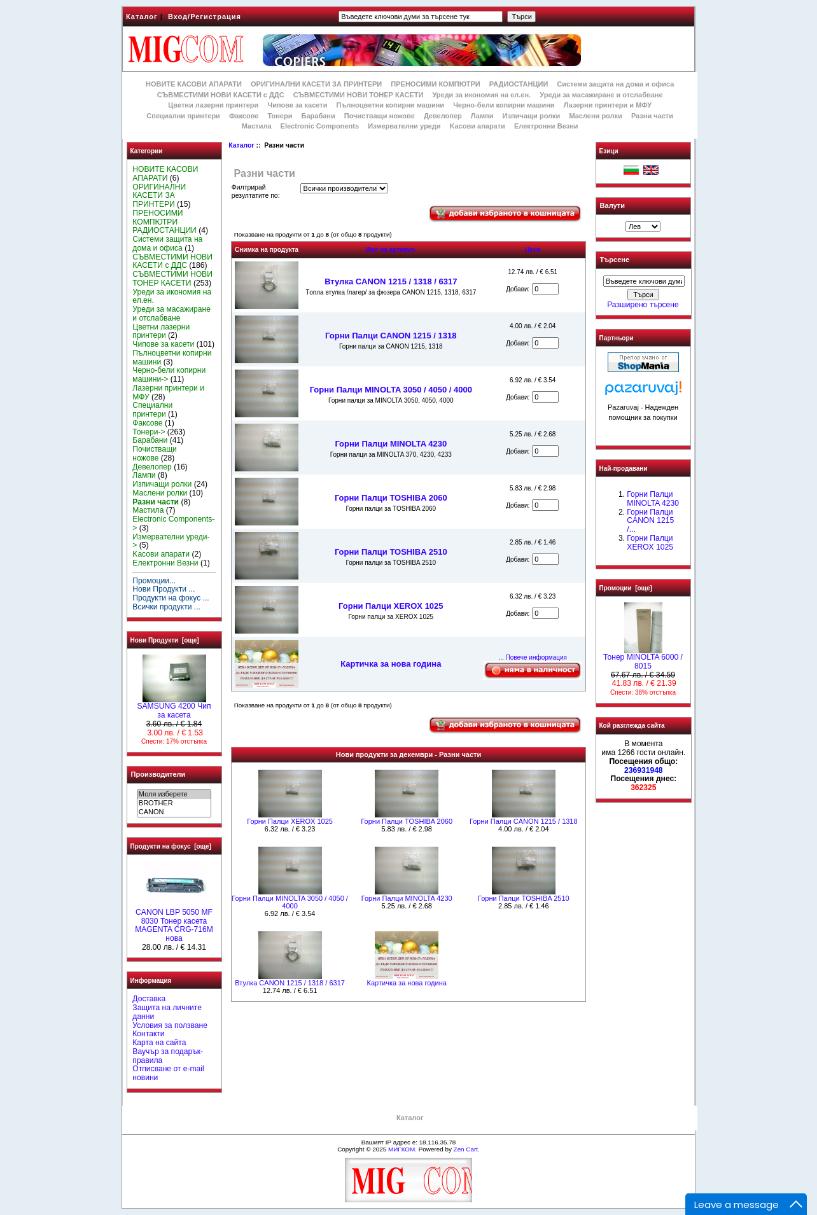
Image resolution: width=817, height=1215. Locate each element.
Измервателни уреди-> (170, 541)
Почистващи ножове (379, 116)
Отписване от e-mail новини (168, 1073)
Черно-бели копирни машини (503, 105)
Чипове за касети (297, 105)
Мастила (257, 126)
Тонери (279, 116)
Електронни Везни (546, 126)
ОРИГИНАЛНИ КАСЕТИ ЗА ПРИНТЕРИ (316, 84)
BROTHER (174, 803)
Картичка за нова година (390, 664)
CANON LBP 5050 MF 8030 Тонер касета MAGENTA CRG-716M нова (174, 922)
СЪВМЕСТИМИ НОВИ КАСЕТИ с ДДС (220, 95)
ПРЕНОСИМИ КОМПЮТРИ (435, 84)
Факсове (243, 116)
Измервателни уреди (404, 126)
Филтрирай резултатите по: (256, 191)
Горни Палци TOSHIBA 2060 (391, 498)
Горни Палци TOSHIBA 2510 (391, 552)
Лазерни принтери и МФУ (608, 105)
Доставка (148, 998)
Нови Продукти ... (163, 589)
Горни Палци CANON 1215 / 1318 (390, 335)
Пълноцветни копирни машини (390, 105)
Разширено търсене (642, 304)
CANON (174, 812)
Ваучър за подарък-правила (167, 1056)
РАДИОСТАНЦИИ (518, 84)
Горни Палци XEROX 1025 (391, 606)
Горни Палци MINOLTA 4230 (391, 443)
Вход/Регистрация (204, 16)
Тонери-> (148, 431)
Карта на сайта (159, 1042)
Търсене (614, 260)
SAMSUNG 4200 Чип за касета (174, 707)
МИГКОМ (401, 1149)
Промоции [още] (625, 588)
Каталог (142, 16)
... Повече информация (532, 657)
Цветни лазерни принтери (213, 105)
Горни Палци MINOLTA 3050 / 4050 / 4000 (391, 389)
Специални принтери (183, 116)
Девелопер (443, 116)
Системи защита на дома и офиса (615, 84)
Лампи (482, 116)
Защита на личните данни (167, 1012)
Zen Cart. (467, 1149)
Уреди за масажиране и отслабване (601, 95)
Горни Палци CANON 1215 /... (650, 521)
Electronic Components (320, 126)
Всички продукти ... (166, 606)
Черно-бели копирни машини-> (169, 375)
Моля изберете (174, 794)
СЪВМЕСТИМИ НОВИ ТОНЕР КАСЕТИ (358, 95)
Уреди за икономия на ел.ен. (481, 95)
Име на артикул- (390, 249)
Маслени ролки (595, 116)
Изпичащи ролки (532, 116)
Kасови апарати (477, 126)
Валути (612, 205)
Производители (158, 774)
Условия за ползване (169, 1025)
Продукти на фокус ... (170, 598)
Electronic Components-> (173, 523)
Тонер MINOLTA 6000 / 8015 (643, 658)
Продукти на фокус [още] (170, 846)
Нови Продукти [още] (164, 640)
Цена (533, 249)
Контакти (148, 1033)
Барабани (318, 116)
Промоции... (154, 580)
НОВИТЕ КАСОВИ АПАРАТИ (194, 84)
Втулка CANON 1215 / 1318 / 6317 (391, 281)
